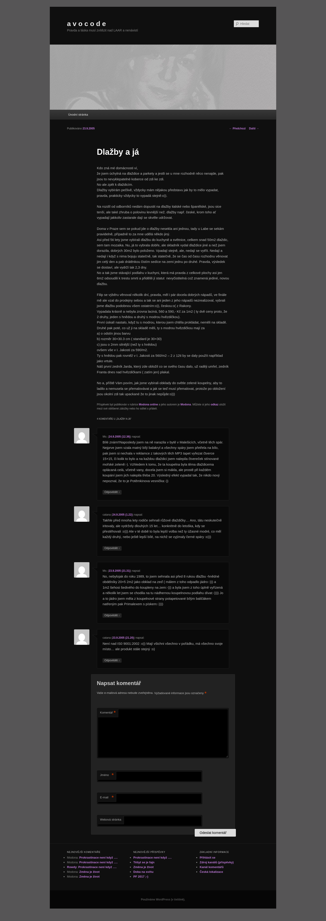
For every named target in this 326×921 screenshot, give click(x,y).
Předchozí (237, 128)
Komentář (108, 712)
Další (254, 128)
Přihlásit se (207, 857)
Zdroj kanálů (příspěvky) (217, 862)
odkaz (214, 404)
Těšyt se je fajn (143, 862)
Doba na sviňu (143, 871)
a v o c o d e (86, 23)
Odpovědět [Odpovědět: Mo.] (112, 492)
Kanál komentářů (211, 867)
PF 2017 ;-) (140, 876)
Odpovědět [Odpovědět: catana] (112, 548)
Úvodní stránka (78, 114)
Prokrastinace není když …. (98, 857)
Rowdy (72, 867)
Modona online (148, 404)
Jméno (107, 775)
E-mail (107, 797)
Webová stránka (110, 819)
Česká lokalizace (211, 871)
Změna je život (89, 871)
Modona (185, 404)
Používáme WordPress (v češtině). (163, 899)
